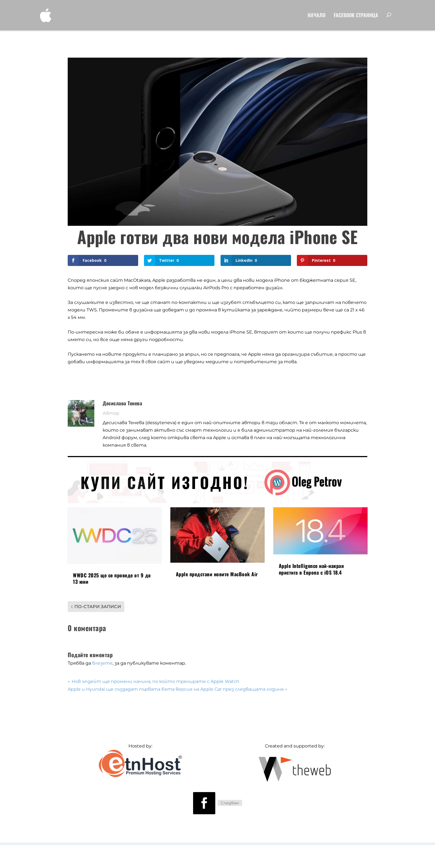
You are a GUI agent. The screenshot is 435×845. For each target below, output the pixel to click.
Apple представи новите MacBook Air (217, 574)
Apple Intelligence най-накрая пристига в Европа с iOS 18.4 (311, 569)
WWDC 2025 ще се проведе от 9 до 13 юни (112, 578)
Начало (316, 17)
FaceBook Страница (356, 17)
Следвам (230, 802)
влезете (102, 663)
